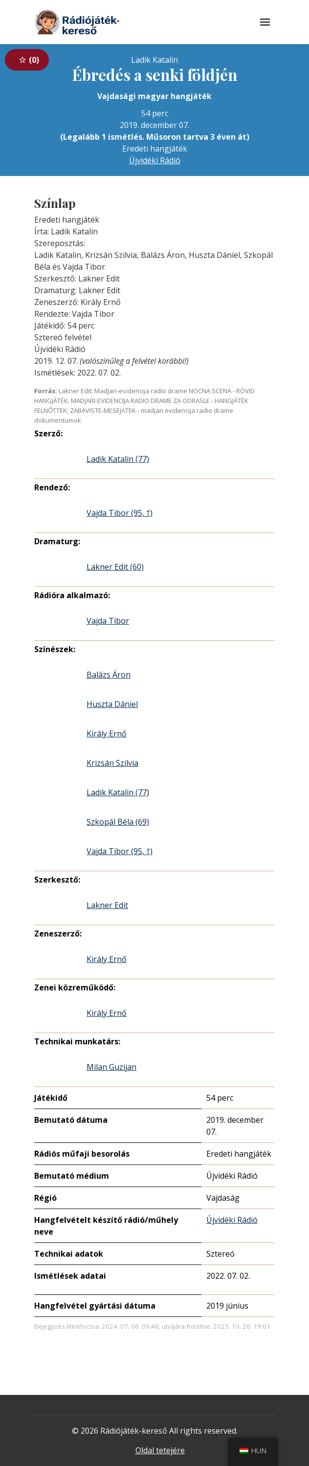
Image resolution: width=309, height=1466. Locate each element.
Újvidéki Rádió (154, 160)
